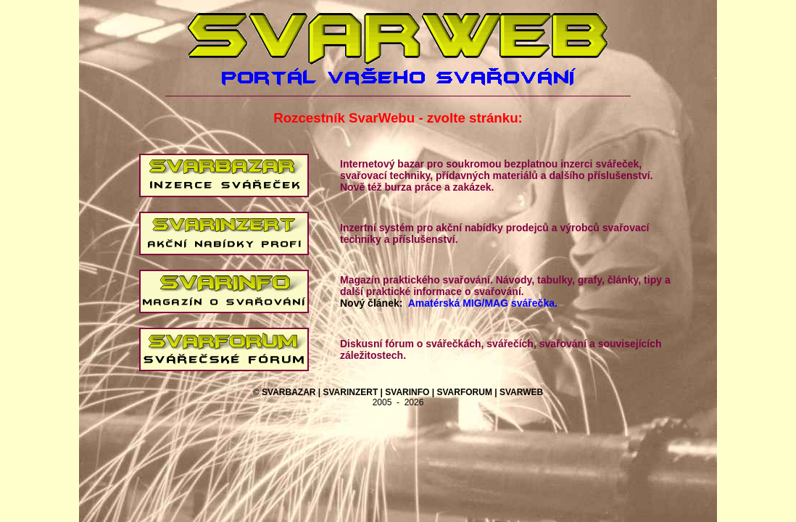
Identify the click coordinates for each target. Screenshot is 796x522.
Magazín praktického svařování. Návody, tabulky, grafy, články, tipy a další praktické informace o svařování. (505, 285)
